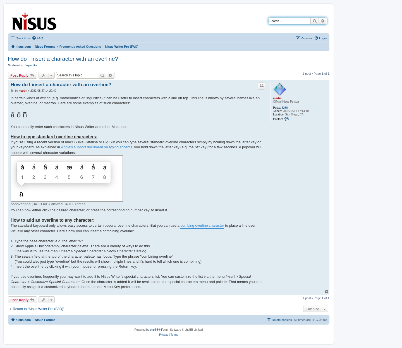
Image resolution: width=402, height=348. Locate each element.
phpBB (154, 329)
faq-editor (31, 65)
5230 (285, 107)
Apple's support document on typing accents (96, 147)
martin (277, 98)
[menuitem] (37, 38)
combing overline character (202, 225)
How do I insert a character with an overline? (63, 59)
